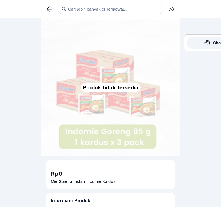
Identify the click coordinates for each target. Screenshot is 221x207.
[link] (49, 9)
